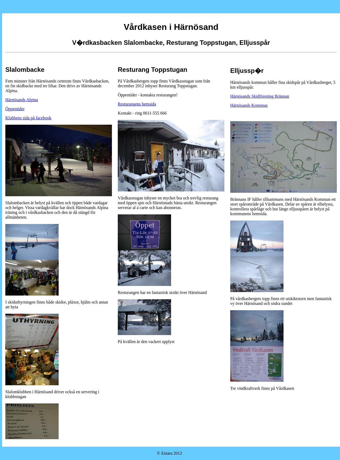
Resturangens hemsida (137, 104)
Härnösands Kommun (249, 105)
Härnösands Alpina (21, 99)
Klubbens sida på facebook (28, 118)
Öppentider (15, 109)
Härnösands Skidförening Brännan (259, 96)
